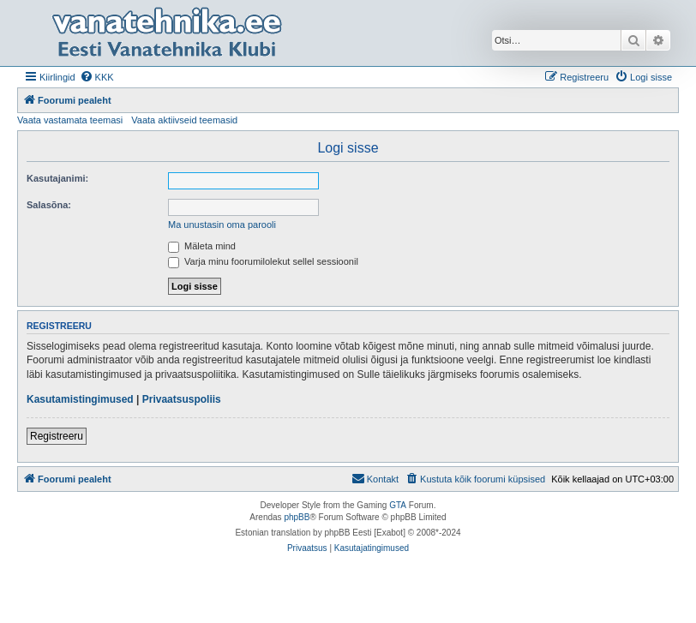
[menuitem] (97, 77)
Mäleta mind (202, 246)
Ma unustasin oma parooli (222, 224)
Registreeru (56, 436)
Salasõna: (49, 205)
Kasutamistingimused (80, 399)
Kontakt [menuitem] (375, 478)
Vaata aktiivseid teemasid (184, 120)
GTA (397, 505)
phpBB (296, 517)
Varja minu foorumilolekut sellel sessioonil (263, 261)
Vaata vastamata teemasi (70, 120)
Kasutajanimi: (57, 178)
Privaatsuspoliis (181, 399)
